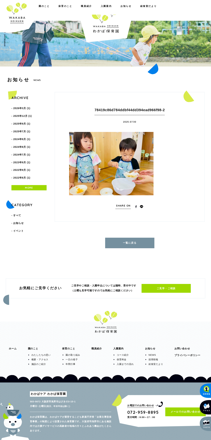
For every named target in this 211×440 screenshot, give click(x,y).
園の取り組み (73, 353)
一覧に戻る (129, 241)
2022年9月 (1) (21, 155)
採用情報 (153, 357)
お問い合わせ (182, 346)
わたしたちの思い (41, 353)
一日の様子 (72, 357)
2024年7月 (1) (21, 143)
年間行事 (70, 362)
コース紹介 (123, 353)
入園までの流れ (125, 362)
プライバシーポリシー (187, 353)
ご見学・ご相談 (166, 286)
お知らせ (165, 10)
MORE (29, 170)
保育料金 (121, 357)
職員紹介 (63, 10)
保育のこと (39, 10)
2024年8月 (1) (21, 137)
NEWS (152, 353)
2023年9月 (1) (21, 149)
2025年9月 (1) (21, 119)
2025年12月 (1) (22, 113)
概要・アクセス (40, 357)
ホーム (13, 346)
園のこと (14, 10)
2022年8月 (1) (21, 161)
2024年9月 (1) (21, 131)
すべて (17, 197)
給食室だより (191, 10)
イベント (18, 209)
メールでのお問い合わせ (185, 410)
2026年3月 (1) (21, 107)
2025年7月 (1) (21, 125)
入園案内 (142, 10)
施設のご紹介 (38, 362)
